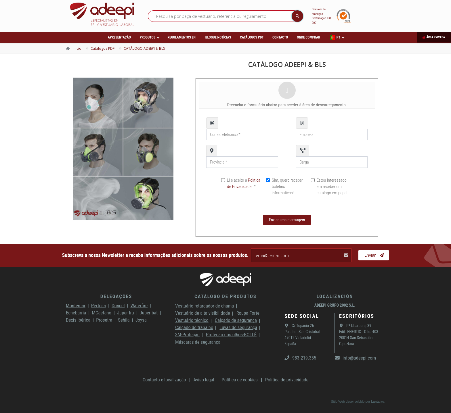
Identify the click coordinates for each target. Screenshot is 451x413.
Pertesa (98, 305)
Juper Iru (125, 313)
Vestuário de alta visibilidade (202, 313)
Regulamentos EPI (181, 37)
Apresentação (119, 37)
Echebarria (76, 313)
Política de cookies (240, 380)
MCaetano (101, 313)
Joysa (141, 320)
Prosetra (104, 320)
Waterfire (139, 305)
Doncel (118, 305)
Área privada (435, 37)
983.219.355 (300, 358)
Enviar (374, 255)
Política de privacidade (286, 380)
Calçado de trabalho (194, 327)
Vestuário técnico (192, 320)
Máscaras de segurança (197, 342)
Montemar (75, 305)
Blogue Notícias (218, 37)
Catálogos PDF (251, 37)
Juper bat (149, 313)
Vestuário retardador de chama (204, 306)
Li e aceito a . (243, 183)
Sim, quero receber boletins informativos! (287, 186)
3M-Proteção (187, 334)
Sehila (123, 320)
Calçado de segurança (236, 320)
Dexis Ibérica (78, 320)
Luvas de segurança (238, 327)
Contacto (280, 37)
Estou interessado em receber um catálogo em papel (332, 186)
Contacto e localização (165, 380)
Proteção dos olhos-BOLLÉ (231, 334)
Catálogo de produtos (225, 296)
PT (335, 37)
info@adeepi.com (355, 358)
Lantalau (377, 401)
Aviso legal (204, 380)
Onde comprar (308, 37)
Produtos (147, 37)
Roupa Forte (247, 313)
